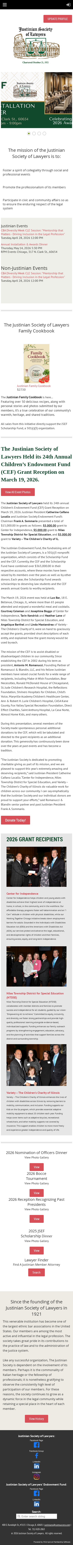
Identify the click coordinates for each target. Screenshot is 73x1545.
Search (36, 1272)
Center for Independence (22, 893)
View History (36, 1419)
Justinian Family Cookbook (34, 386)
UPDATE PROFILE (58, 19)
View (36, 1167)
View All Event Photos (17, 492)
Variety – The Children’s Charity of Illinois (33, 1093)
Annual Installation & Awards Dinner (24, 244)
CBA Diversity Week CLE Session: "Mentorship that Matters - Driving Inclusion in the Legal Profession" (33, 232)
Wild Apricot (48, 1542)
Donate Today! (15, 820)
